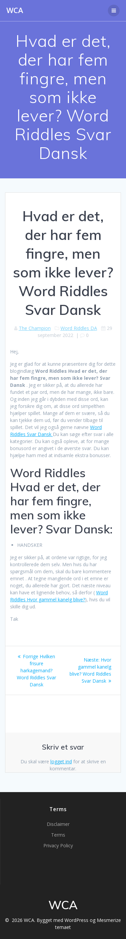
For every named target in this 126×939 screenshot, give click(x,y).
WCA (14, 10)
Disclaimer (58, 824)
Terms (58, 835)
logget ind (61, 761)
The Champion (35, 328)
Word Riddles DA (78, 328)
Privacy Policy (58, 845)
